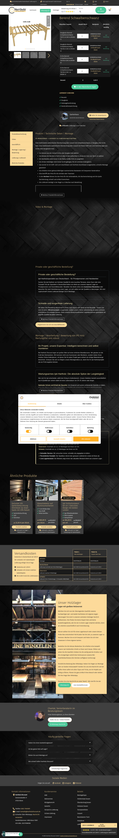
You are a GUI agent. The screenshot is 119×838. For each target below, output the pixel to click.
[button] (49, 56)
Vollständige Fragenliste (59, 769)
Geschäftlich (16, 144)
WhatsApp (45, 11)
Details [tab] (59, 403)
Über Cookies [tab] (87, 403)
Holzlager (56, 10)
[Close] (115, 825)
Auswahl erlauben (59, 439)
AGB (45, 795)
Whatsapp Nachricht (57, 724)
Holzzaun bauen (82, 806)
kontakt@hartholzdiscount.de (30, 811)
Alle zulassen (86, 439)
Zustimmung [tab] (32, 403)
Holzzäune (80, 821)
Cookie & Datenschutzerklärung (68, 836)
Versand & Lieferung (51, 810)
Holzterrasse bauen (83, 799)
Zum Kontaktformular (81, 685)
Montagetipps (81, 795)
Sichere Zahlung (49, 813)
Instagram (66, 783)
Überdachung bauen (84, 802)
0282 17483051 (25, 809)
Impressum (48, 817)
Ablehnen (33, 439)
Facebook (57, 783)
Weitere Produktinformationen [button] (52, 195)
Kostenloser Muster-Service (97, 119)
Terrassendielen (82, 810)
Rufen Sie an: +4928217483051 (59, 720)
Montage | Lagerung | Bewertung (19, 151)
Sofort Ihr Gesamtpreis (98, 115)
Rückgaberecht (49, 802)
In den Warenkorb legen (85, 87)
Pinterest (77, 783)
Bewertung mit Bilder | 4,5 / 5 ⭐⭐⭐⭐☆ (69, 10)
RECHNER (101, 10)
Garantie (47, 806)
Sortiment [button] (33, 10)
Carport (79, 813)
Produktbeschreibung (19, 134)
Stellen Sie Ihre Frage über (12, 834)
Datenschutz (48, 799)
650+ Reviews (101, 826)
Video (14, 139)
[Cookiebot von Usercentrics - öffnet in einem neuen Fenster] (91, 397)
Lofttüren (80, 824)
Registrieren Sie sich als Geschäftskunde (51, 325)
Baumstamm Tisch (83, 817)
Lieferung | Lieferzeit (19, 158)
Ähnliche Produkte (18, 163)
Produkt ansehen (21, 527)
